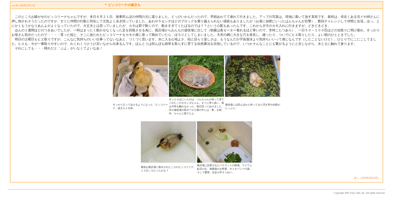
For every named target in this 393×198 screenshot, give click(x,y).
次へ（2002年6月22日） (367, 177)
